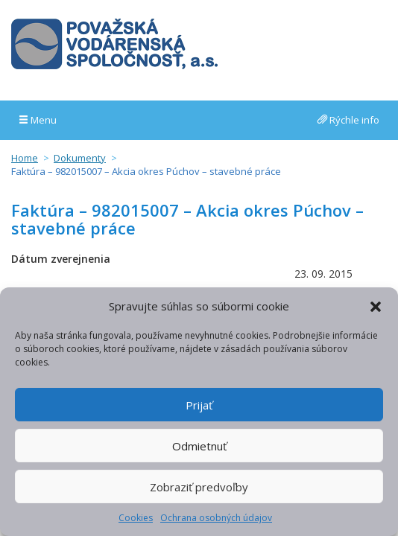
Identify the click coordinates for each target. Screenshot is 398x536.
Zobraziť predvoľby (199, 486)
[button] (375, 306)
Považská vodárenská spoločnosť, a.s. (114, 44)
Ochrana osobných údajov (216, 517)
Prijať (199, 405)
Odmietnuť (199, 445)
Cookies (136, 517)
